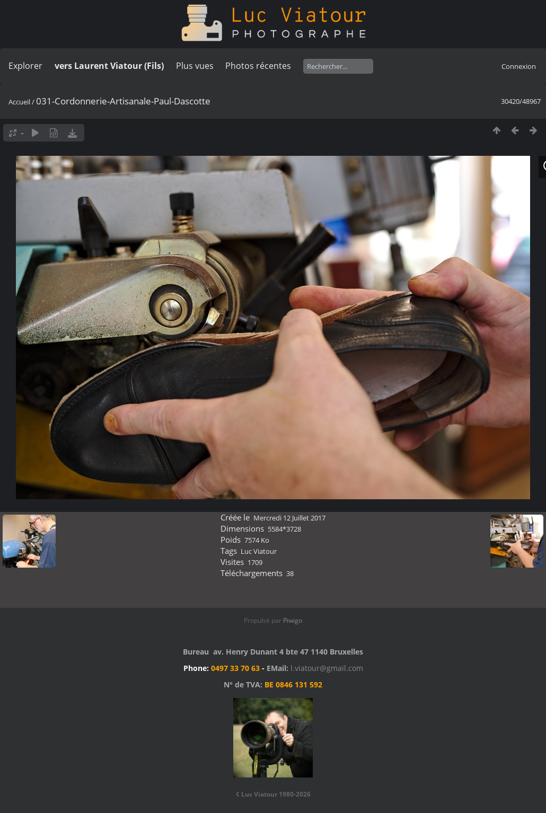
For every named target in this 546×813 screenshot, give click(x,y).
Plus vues (195, 66)
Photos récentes (258, 66)
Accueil (19, 102)
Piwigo (292, 620)
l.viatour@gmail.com (326, 668)
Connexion (518, 66)
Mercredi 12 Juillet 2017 (289, 518)
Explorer (25, 66)
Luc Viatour (259, 551)
